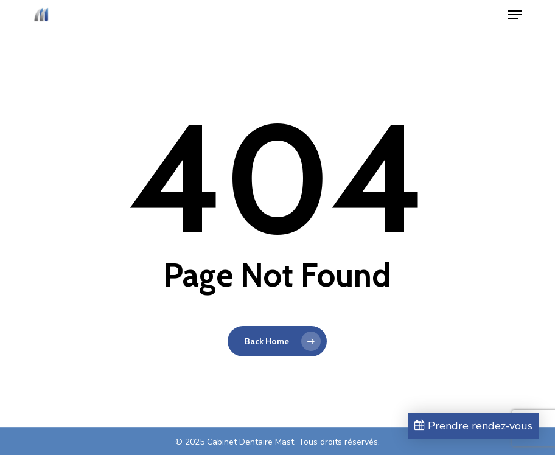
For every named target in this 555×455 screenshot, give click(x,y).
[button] (515, 15)
